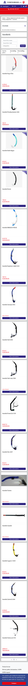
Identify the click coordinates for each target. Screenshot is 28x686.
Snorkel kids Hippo (8, 150)
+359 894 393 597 (13, 9)
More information (14, 90)
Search (23, 45)
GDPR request (6, 672)
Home (3, 18)
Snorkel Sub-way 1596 (9, 378)
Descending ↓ (21, 51)
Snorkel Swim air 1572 (9, 638)
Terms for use (6, 666)
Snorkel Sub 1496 (7, 340)
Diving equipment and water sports (15, 18)
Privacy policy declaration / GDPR (11, 669)
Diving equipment (6, 19)
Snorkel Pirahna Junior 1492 (10, 112)
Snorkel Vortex (6, 490)
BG (13, 6)
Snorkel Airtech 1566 (8, 599)
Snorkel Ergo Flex (7, 73)
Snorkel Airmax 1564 (8, 305)
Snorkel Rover (6, 189)
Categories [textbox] (6, 46)
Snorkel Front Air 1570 (9, 413)
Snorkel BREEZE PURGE (9, 227)
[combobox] (9, 46)
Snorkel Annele (7, 526)
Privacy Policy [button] (20, 679)
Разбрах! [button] (14, 683)
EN (15, 6)
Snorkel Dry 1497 (7, 452)
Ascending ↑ (13, 51)
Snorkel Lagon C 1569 (8, 561)
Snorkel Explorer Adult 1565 (10, 266)
